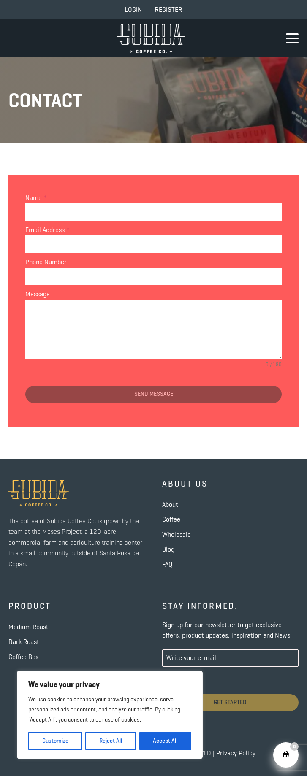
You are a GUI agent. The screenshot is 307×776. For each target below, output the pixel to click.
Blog (168, 549)
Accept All (165, 740)
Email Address (47, 230)
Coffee (171, 519)
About (170, 504)
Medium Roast (28, 627)
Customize (55, 740)
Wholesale (176, 534)
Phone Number (46, 262)
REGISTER (168, 9)
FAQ (167, 564)
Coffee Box (23, 657)
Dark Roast (23, 642)
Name (36, 198)
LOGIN (133, 9)
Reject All (110, 740)
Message (37, 294)
